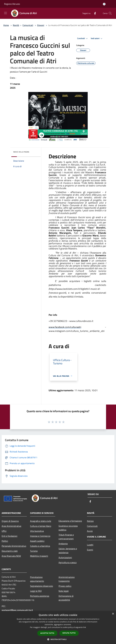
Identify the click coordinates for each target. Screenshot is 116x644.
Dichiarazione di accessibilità (66, 597)
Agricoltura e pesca (68, 562)
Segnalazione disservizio (41, 586)
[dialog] (58, 627)
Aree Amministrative (11, 526)
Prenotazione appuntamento (37, 579)
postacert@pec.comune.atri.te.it (17, 610)
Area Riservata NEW (11, 556)
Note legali (64, 591)
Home (6, 25)
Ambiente (63, 543)
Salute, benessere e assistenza (68, 550)
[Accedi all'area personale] (104, 4)
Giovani (40, 25)
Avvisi (90, 531)
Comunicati (28, 25)
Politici (5, 541)
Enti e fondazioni (9, 536)
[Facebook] (94, 13)
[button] (58, 639)
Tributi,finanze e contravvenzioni (66, 536)
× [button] (113, 614)
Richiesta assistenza (39, 596)
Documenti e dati (10, 551)
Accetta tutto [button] (47, 633)
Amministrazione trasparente (67, 579)
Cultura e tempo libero (40, 526)
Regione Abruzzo (12, 4)
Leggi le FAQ (36, 591)
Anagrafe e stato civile (40, 521)
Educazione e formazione (70, 521)
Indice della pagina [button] (21, 152)
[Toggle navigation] (5, 13)
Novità (16, 25)
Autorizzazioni (65, 557)
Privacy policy (65, 586)
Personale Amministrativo (14, 546)
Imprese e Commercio (40, 536)
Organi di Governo (10, 521)
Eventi (90, 549)
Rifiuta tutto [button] (69, 633)
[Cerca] (110, 13)
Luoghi (90, 544)
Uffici (4, 531)
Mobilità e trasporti (39, 556)
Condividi (83, 38)
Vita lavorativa (37, 531)
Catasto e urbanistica (40, 546)
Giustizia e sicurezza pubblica (68, 527)
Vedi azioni (97, 38)
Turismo (34, 551)
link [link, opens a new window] (84, 627)
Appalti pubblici (37, 541)
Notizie (90, 521)
